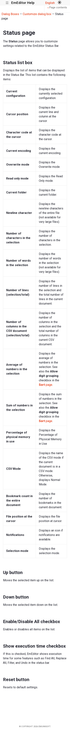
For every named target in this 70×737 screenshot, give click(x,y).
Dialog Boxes (10, 14)
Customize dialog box (37, 14)
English (50, 3)
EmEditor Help (23, 3)
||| (7, 2)
